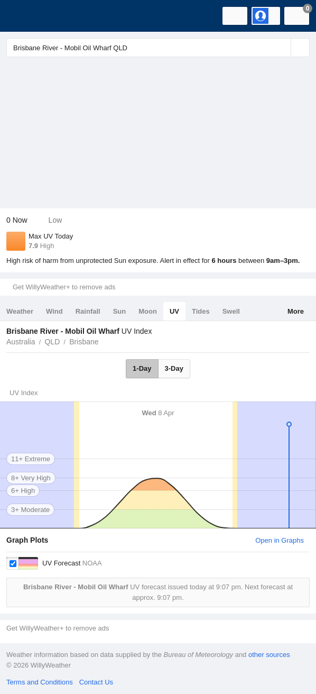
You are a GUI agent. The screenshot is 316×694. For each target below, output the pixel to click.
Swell (231, 311)
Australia (20, 341)
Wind (54, 311)
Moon (147, 311)
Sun (119, 311)
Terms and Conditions (39, 682)
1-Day (142, 368)
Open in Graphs (279, 540)
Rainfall (88, 311)
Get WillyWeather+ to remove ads (64, 287)
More (295, 311)
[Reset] (281, 47)
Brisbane (83, 341)
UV (174, 311)
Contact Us (96, 682)
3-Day (174, 368)
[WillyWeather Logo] (23, 16)
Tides (201, 311)
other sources (269, 655)
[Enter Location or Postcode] (158, 47)
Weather (19, 311)
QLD (52, 341)
